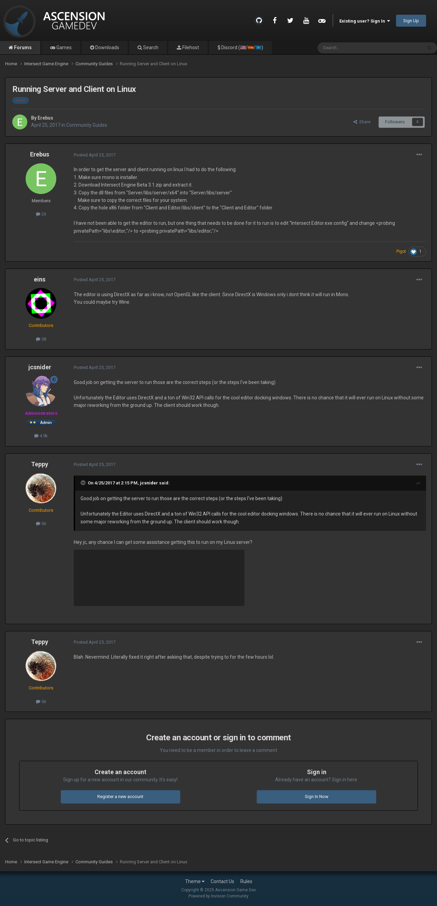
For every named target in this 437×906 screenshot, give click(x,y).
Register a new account (120, 796)
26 (41, 214)
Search (150, 47)
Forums (22, 47)
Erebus (45, 118)
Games (63, 47)
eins (39, 279)
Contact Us (222, 881)
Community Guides (86, 125)
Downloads (106, 47)
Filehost (190, 47)
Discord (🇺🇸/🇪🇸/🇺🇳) (241, 47)
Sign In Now (316, 796)
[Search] (354, 47)
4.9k (41, 435)
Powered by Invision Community (218, 896)
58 (41, 339)
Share (361, 121)
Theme (195, 881)
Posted (94, 154)
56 (41, 523)
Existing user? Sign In (364, 21)
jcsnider (39, 367)
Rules (246, 881)
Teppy (39, 464)
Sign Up (411, 20)
